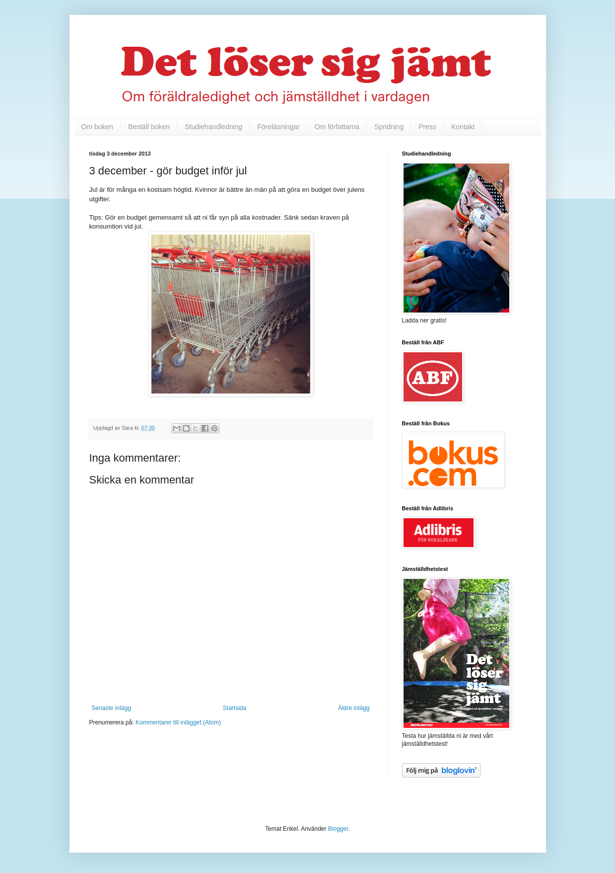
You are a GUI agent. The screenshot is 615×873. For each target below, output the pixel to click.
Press (427, 127)
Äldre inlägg (353, 708)
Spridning (389, 127)
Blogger (338, 828)
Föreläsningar (278, 127)
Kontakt (463, 127)
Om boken (97, 127)
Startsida (234, 708)
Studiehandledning (213, 127)
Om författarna (337, 127)
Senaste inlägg (111, 708)
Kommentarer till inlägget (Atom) (178, 722)
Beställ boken (149, 127)
